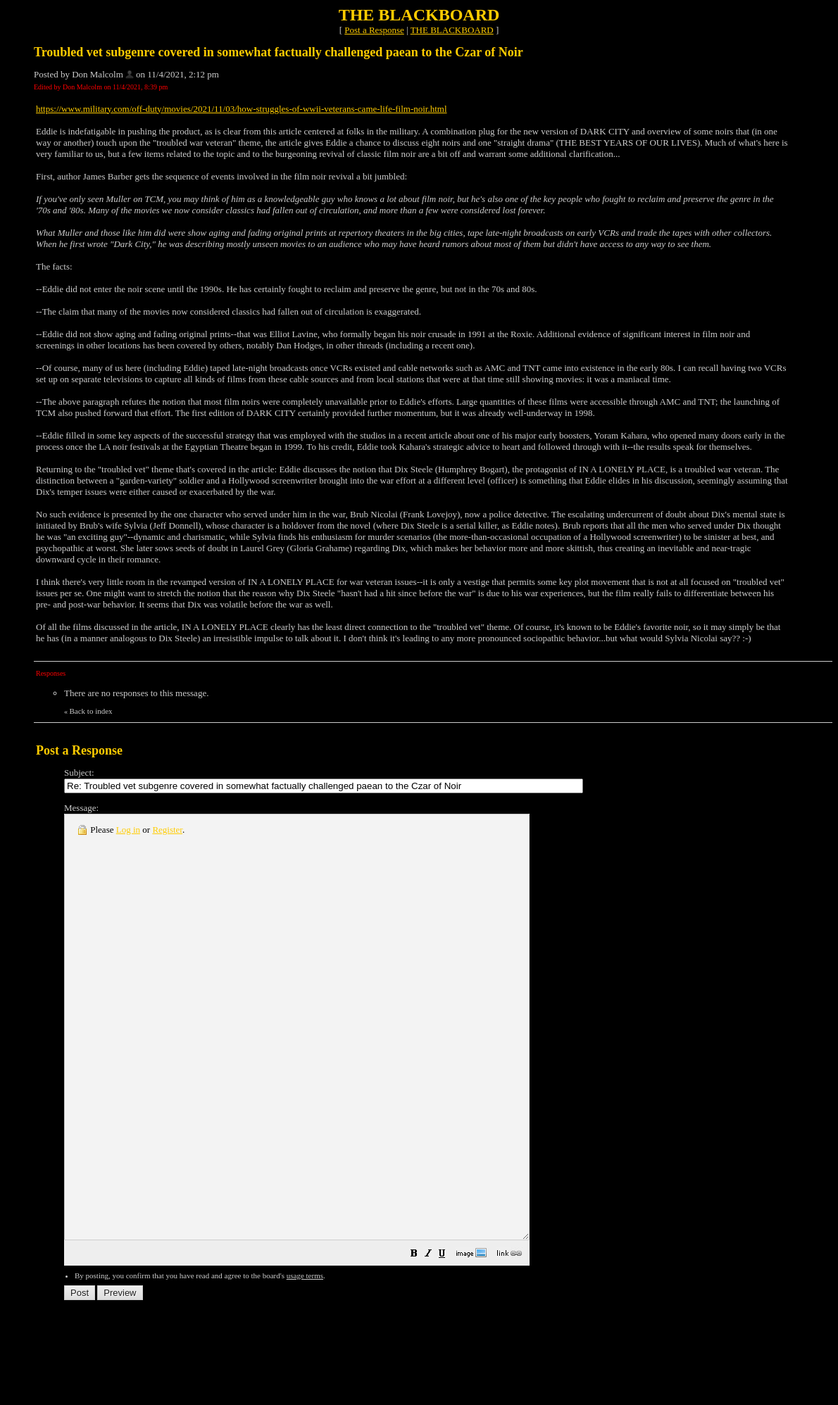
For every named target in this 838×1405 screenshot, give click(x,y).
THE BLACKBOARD (452, 30)
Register (167, 829)
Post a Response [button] (374, 30)
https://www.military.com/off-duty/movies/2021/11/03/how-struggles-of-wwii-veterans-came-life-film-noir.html (241, 108)
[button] (470, 1340)
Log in (128, 829)
